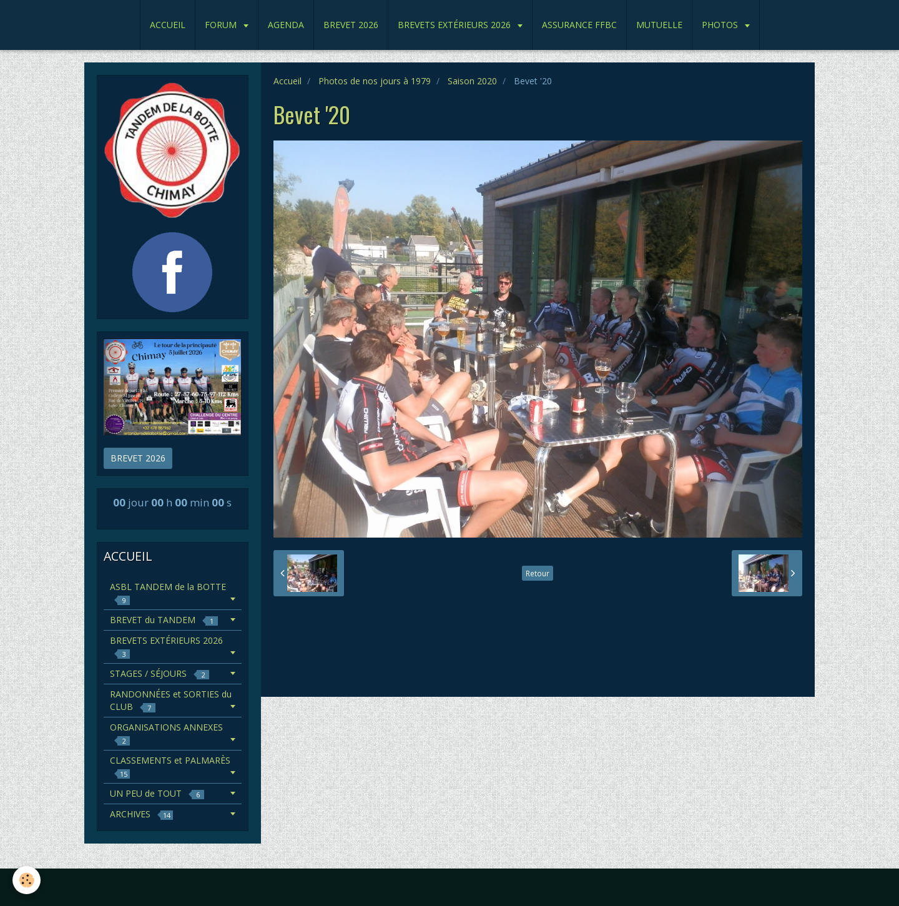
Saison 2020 (472, 81)
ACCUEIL (167, 25)
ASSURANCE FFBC (579, 25)
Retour (537, 573)
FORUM (222, 25)
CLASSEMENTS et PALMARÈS (170, 766)
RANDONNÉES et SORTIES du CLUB (171, 700)
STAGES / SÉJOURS (159, 673)
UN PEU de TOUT (157, 793)
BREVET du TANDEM (164, 620)
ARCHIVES (141, 814)
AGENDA (286, 25)
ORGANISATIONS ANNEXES (166, 733)
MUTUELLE (659, 25)
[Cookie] (26, 880)
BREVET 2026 (350, 25)
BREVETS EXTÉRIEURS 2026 (455, 25)
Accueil (287, 81)
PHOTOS (721, 25)
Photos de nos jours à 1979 (374, 81)
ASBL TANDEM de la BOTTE (168, 593)
